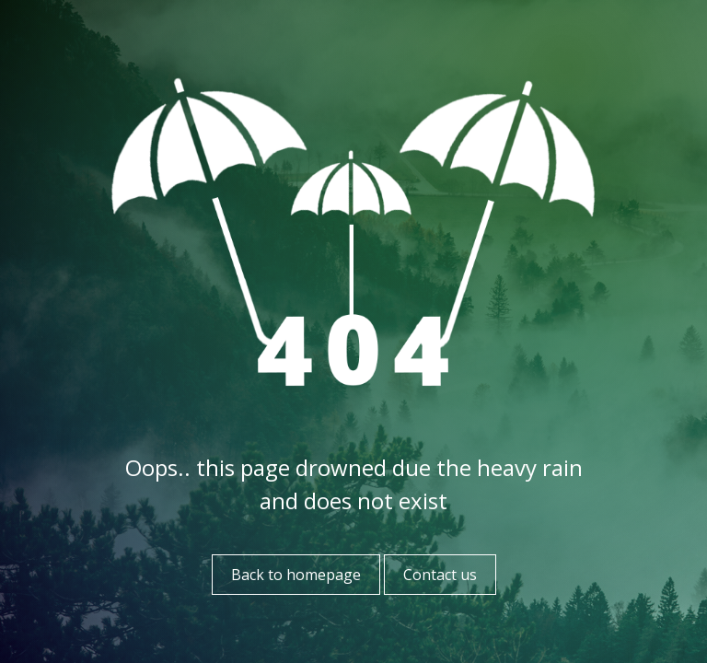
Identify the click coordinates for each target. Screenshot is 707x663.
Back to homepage (296, 574)
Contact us (440, 574)
